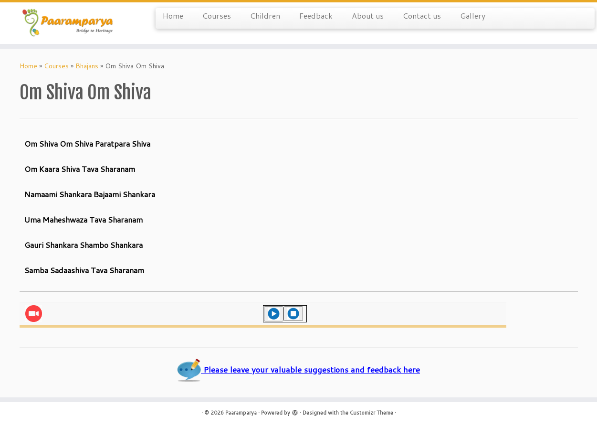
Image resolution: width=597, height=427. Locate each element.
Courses (216, 15)
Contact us (422, 15)
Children (265, 15)
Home (173, 15)
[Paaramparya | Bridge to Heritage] (69, 23)
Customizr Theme (371, 412)
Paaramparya (241, 412)
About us (368, 15)
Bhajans (86, 66)
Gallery (472, 15)
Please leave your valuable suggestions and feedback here (298, 369)
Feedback (316, 15)
